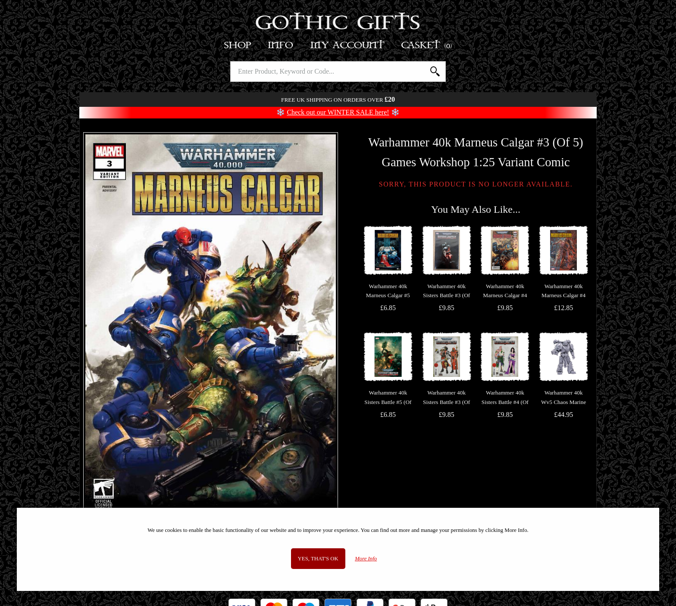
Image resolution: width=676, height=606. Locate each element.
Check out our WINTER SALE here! (338, 112)
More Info (366, 559)
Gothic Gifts (338, 24)
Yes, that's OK (318, 559)
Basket (427, 45)
